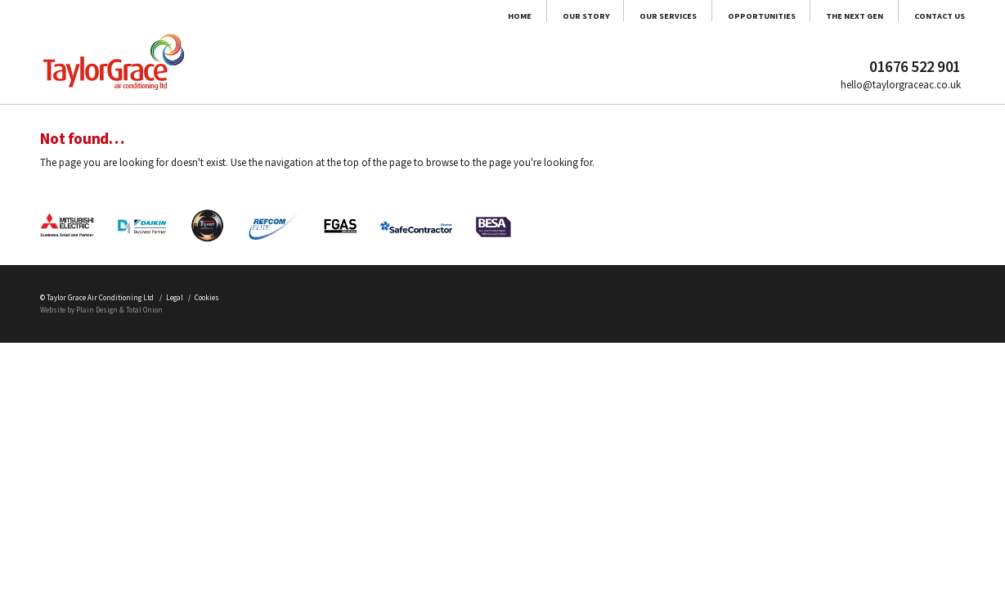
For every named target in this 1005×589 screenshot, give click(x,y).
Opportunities (656, 25)
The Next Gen (796, 25)
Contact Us (924, 25)
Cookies (296, 464)
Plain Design (131, 484)
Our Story (391, 25)
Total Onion (199, 484)
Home (292, 25)
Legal (244, 464)
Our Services (516, 25)
